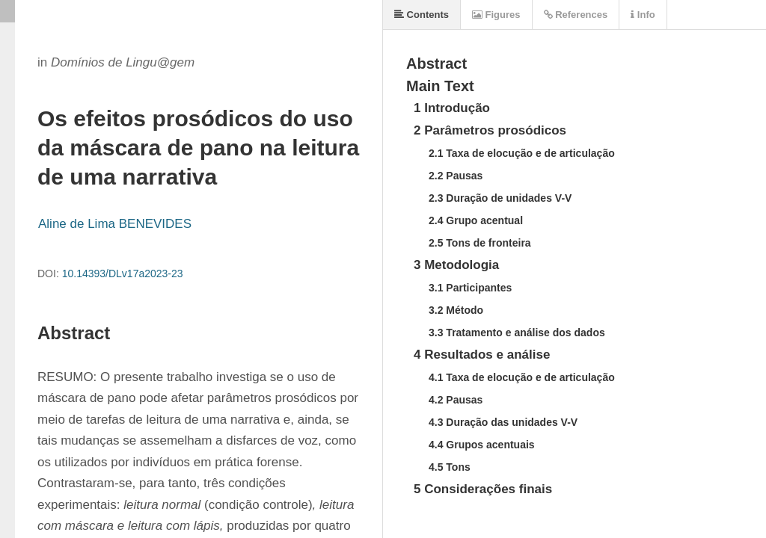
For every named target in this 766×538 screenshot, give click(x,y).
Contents (421, 14)
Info (643, 14)
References (576, 14)
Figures (496, 14)
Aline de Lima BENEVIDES (115, 224)
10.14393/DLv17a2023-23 (122, 273)
